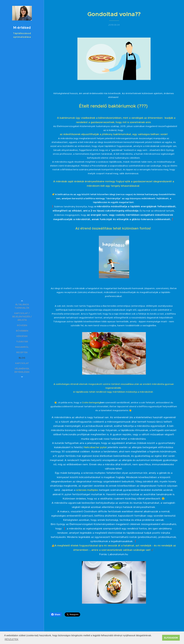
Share (55, 614)
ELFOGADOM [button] (171, 638)
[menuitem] (22, 306)
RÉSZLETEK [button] (11, 639)
